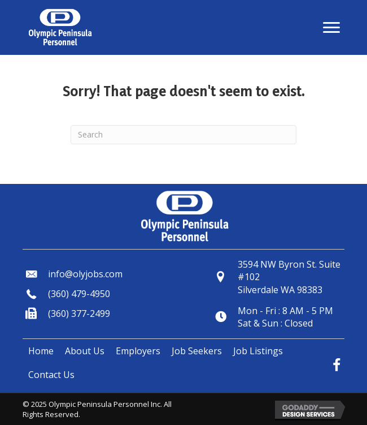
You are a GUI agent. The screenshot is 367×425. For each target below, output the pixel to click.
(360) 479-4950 (79, 293)
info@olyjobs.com (85, 274)
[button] (331, 28)
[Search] (183, 134)
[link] (41, 351)
